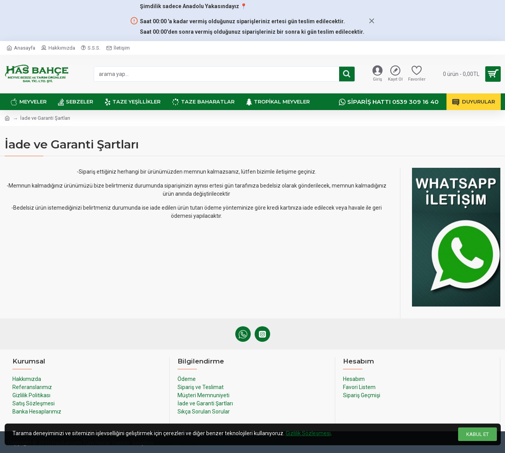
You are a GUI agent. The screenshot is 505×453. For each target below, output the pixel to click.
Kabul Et (477, 434)
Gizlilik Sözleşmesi (308, 433)
